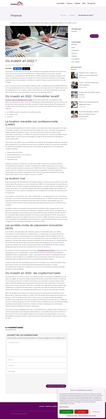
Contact (42, 406)
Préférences (96, 412)
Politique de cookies (72, 415)
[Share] (17, 68)
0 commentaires (28, 65)
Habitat (77, 3)
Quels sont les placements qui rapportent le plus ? (86, 104)
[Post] (26, 68)
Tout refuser (71, 403)
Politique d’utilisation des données (87, 415)
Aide (84, 3)
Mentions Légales (51, 406)
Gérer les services (64, 406)
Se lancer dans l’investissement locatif (18, 100)
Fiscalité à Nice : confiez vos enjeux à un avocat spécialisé (86, 75)
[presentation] (21, 379)
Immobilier (61, 3)
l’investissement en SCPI (45, 250)
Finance (70, 3)
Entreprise (91, 3)
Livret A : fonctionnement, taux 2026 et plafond (86, 85)
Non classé (75, 62)
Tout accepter (66, 412)
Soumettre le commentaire (56, 386)
